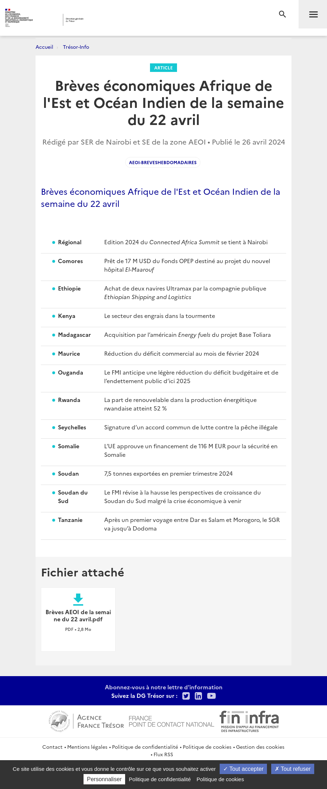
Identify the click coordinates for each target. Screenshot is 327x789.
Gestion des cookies (260, 746)
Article (163, 67)
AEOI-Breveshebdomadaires (163, 162)
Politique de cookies (207, 746)
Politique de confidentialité (145, 746)
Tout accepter (243, 769)
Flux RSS (163, 754)
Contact (52, 746)
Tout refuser (293, 769)
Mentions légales (87, 746)
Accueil (44, 46)
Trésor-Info (76, 46)
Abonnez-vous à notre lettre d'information (164, 687)
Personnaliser (104, 779)
